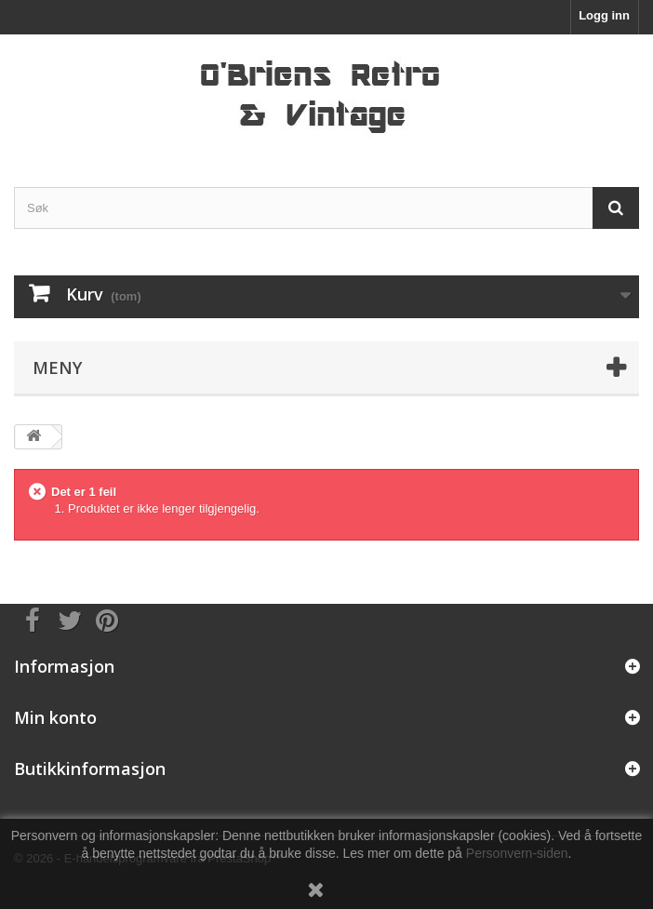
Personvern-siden (517, 853)
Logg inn (604, 15)
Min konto (55, 717)
